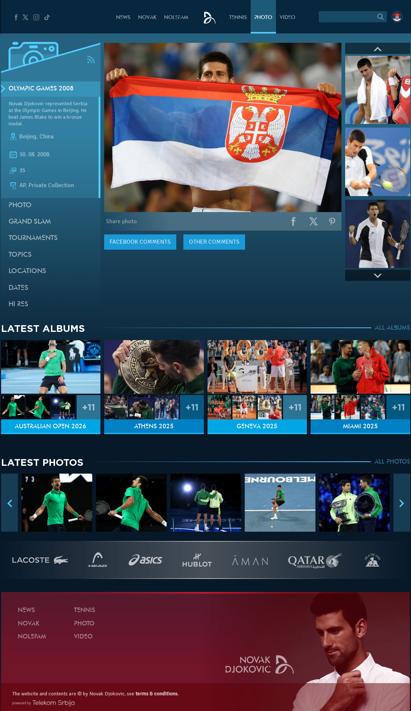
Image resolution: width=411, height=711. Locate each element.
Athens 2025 (154, 427)
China (46, 137)
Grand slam (30, 221)
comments (140, 242)
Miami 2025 (360, 427)
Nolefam (176, 17)
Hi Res (18, 304)
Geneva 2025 (257, 427)
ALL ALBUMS (392, 328)
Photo (263, 17)
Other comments (214, 242)
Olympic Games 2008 (41, 89)
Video (287, 17)
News (123, 17)
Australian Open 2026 (50, 427)
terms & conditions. (157, 694)
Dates (18, 288)
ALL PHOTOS (392, 462)
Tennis (238, 17)
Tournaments (33, 238)
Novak (147, 17)
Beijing (27, 137)
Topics (20, 255)
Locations (27, 271)
